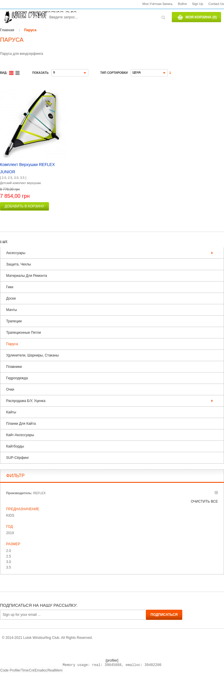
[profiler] (112, 660)
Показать (40, 72)
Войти (182, 4)
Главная (7, 30)
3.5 (8, 567)
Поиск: (36, 17)
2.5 (8, 556)
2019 (10, 533)
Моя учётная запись (157, 4)
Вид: (3, 72)
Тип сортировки (113, 72)
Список (17, 73)
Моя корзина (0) (201, 17)
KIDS (10, 515)
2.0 (8, 551)
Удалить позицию (216, 492)
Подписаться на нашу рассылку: (38, 605)
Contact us (216, 4)
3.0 (8, 562)
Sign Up (197, 4)
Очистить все (204, 501)
